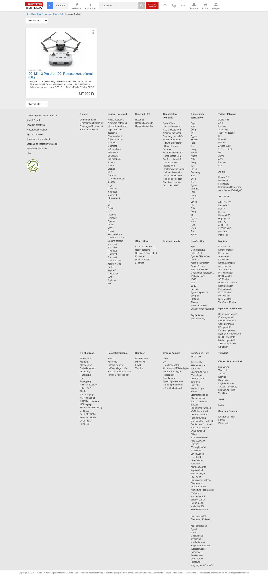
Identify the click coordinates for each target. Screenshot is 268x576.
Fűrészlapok (198, 375)
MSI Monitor (224, 295)
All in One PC (225, 202)
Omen (111, 224)
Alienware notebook (117, 123)
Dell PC (222, 208)
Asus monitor (224, 266)
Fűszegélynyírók (199, 447)
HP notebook (114, 198)
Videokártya (85, 371)
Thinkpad (112, 188)
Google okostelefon (172, 175)
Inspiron (112, 162)
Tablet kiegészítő (226, 133)
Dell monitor (224, 246)
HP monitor (223, 253)
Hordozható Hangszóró (229, 187)
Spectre (111, 221)
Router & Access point (118, 375)
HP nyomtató (224, 327)
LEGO (221, 405)
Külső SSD (85, 424)
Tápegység (85, 381)
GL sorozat (113, 156)
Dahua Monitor (225, 286)
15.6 (193, 282)
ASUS (221, 156)
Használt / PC (142, 114)
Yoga (110, 185)
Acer (220, 159)
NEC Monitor (224, 299)
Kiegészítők (197, 241)
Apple (193, 123)
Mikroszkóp (224, 367)
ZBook (111, 231)
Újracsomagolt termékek (91, 123)
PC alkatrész (87, 353)
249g (53, 81)
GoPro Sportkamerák (173, 384)
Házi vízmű (196, 477)
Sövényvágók (199, 454)
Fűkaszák (195, 463)
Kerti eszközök (198, 441)
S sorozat (112, 257)
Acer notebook (115, 260)
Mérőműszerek (198, 542)
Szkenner (223, 347)
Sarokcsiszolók (199, 499)
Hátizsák (195, 289)
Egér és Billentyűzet (200, 256)
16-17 (193, 286)
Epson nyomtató (226, 317)
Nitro (110, 283)
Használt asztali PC (144, 123)
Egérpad (195, 295)
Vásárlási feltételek (36, 125)
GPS (57, 87)
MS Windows (141, 358)
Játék (221, 399)
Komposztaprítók (199, 467)
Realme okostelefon (172, 179)
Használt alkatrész (144, 126)
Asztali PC (224, 196)
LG (192, 205)
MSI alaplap (85, 404)
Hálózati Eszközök (118, 353)
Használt (139, 119)
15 (109, 201)
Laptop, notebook (118, 114)
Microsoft (222, 142)
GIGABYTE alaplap (90, 401)
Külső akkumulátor (200, 263)
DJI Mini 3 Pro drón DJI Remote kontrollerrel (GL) (60, 75)
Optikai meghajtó (88, 368)
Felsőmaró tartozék (200, 427)
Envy (110, 228)
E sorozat (112, 146)
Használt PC (224, 215)
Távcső (222, 373)
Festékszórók (197, 555)
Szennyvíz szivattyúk (201, 480)
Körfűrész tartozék (199, 411)
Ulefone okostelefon (172, 172)
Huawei (194, 139)
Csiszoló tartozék (199, 414)
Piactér (84, 114)
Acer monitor (224, 256)
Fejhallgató (223, 180)
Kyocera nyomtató (227, 330)
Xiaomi (194, 156)
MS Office (140, 362)
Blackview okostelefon (174, 169)
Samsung (195, 172)
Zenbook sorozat (116, 237)
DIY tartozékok (198, 398)
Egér (193, 246)
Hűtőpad (195, 299)
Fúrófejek (197, 368)
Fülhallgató (223, 184)
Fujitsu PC (223, 231)
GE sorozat (114, 152)
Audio (221, 171)
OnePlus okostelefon (173, 159)
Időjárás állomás (226, 383)
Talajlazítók (196, 450)
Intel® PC (223, 235)
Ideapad (112, 182)
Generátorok (197, 558)
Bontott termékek (88, 119)
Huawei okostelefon (172, 143)
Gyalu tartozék (198, 431)
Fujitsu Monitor (225, 289)
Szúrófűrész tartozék (201, 408)
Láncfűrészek (199, 460)
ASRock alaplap (88, 398)
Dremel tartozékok (201, 395)
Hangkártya (85, 375)
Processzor (85, 358)
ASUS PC (223, 225)
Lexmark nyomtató (227, 320)
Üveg (193, 129)
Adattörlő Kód (33, 120)
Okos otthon (142, 241)
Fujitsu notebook (116, 139)
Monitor (222, 241)
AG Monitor (224, 279)
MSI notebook (114, 149)
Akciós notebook (116, 119)
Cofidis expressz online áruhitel (42, 115)
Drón (165, 358)
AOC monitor (224, 269)
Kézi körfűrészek (201, 526)
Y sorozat (112, 192)
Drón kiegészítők (171, 365)
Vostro (111, 165)
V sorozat (112, 195)
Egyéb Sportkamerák (174, 381)
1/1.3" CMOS (88, 87)
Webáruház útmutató (37, 129)
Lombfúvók (196, 457)
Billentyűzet (196, 253)
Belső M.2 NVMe (89, 417)
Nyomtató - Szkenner (230, 308)
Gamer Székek (198, 266)
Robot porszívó (142, 250)
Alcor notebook (115, 136)
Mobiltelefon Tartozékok (202, 273)
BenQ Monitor (225, 276)
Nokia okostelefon (171, 126)
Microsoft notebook (117, 126)
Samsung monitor (227, 263)
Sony (193, 221)
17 (109, 205)
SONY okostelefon (172, 139)
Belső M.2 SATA (88, 414)
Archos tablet (224, 146)
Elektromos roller (226, 416)
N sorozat (112, 244)
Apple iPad (223, 119)
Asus (220, 123)
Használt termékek (89, 129)
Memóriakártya (198, 250)
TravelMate (114, 273)
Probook (112, 214)
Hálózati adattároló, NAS (120, 371)
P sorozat (112, 251)
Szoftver (140, 353)
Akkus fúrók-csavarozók (202, 490)
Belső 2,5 (84, 411)
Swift (110, 277)
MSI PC (222, 222)
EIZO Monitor (224, 292)
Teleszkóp (223, 370)
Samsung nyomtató (227, 314)
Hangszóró (223, 177)
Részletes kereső (152, 5)
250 (109, 211)
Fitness (222, 420)
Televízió (223, 353)
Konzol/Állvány (198, 318)
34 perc (49, 84)
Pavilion (111, 208)
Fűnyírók (195, 444)
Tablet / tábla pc (227, 114)
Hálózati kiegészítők (117, 368)
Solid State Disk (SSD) (91, 407)
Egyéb (194, 136)
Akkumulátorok (200, 365)
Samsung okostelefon (173, 136)
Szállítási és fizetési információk (42, 144)
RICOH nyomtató (226, 337)
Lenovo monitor (226, 250)
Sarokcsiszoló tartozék (202, 424)
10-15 (193, 279)
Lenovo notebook (116, 178)
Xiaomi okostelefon (172, 133)
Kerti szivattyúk (198, 473)
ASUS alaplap (87, 394)
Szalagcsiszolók (198, 516)
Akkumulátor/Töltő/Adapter (176, 368)
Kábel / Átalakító (199, 305)
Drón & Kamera (171, 353)
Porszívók (195, 562)
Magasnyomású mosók (202, 565)
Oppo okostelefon (171, 185)
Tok (192, 133)
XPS (110, 172)
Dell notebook (114, 159)
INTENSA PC (224, 228)
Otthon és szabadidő (230, 361)
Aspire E (112, 270)
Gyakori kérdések (35, 134)
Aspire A (112, 280)
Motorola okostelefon (173, 152)
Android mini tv (171, 241)
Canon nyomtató (226, 324)
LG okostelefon (170, 146)
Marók (196, 532)
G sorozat (112, 175)
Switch (111, 267)
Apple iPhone (169, 123)
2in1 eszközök (225, 149)
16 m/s (77, 84)
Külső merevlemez (200, 269)
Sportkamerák (170, 378)
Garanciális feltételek (37, 148)
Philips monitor (225, 273)
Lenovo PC (223, 205)
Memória (84, 362)
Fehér (68, 87)
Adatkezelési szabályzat (38, 139)
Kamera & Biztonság (145, 246)
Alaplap (83, 391)
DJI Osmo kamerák (173, 388)
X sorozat (112, 247)
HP (220, 136)
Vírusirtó (139, 368)
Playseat (195, 302)
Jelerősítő (112, 362)
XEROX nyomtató (227, 343)
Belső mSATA (87, 420)
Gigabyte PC (224, 218)
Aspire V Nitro (115, 264)
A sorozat (112, 142)
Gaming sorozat (116, 241)
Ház (82, 378)
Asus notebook (115, 234)
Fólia (193, 126)
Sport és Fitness (227, 411)
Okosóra (167, 149)
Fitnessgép (223, 423)
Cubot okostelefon (172, 182)
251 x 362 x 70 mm (81, 81)
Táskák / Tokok (198, 276)
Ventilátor (223, 393)
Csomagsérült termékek (91, 126)
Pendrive (195, 259)
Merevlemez (86, 365)
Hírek (29, 153)
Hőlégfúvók (196, 552)
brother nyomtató (226, 340)
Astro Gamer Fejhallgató (230, 190)
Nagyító (222, 377)
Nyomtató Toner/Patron (229, 333)
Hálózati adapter (116, 365)
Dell (220, 165)
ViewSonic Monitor (227, 302)
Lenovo (222, 126)
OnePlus (195, 188)
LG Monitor (223, 259)
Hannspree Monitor (227, 282)
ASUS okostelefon (172, 129)
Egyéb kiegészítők (199, 292)
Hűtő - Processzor (88, 384)
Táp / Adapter (197, 315)
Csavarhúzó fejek (201, 372)
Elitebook (112, 218)
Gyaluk (198, 529)
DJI (40, 81)
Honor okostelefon (172, 156)
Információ (90, 6)
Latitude (112, 169)
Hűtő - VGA (85, 388)
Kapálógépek (197, 470)
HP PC (221, 212)
